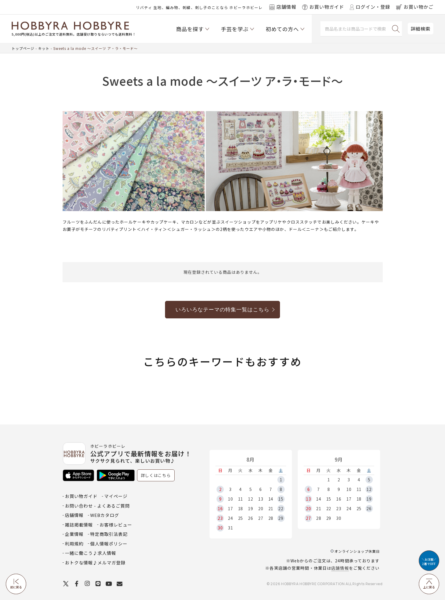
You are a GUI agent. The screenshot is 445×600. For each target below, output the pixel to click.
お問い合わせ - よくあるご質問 (97, 506)
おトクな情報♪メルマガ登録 (95, 562)
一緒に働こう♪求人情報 (90, 553)
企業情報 (74, 534)
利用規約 (74, 544)
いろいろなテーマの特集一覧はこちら (222, 309)
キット (43, 48)
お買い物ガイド (81, 496)
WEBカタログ (104, 515)
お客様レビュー (116, 525)
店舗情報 (340, 568)
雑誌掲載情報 (79, 525)
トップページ (23, 48)
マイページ (115, 496)
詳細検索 (420, 28)
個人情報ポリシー (108, 544)
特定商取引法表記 (108, 534)
